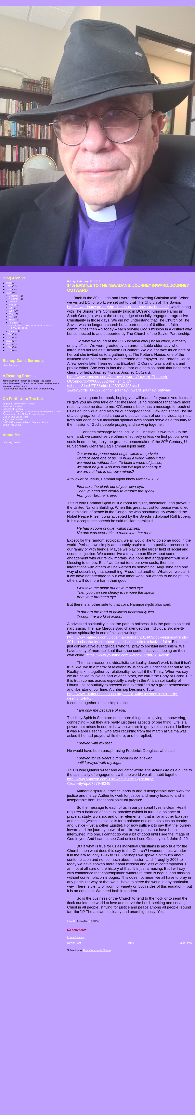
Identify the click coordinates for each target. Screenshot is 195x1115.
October (13, 301)
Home (130, 942)
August (13, 304)
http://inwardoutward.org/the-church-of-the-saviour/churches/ (118, 307)
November (14, 299)
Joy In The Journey (13, 419)
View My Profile (11, 442)
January (13, 331)
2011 (9, 344)
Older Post (186, 942)
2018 (9, 283)
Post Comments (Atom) (97, 950)
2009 (9, 350)
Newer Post (74, 942)
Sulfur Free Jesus (12, 424)
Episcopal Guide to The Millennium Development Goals (32, 411)
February (14, 322)
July (11, 307)
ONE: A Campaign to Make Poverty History (25, 422)
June (11, 311)
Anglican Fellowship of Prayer (18, 403)
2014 (9, 334)
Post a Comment (75, 937)
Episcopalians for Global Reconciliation (23, 414)
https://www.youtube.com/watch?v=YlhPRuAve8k (127, 655)
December (14, 296)
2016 (9, 289)
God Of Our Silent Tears (15, 416)
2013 (9, 337)
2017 (9, 286)
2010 (9, 347)
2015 (9, 292)
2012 (9, 340)
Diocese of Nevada (13, 409)
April (11, 316)
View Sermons (11, 365)
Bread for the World (13, 406)
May (11, 313)
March (12, 319)
